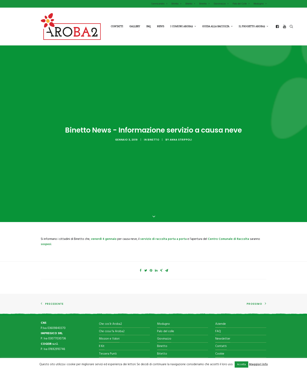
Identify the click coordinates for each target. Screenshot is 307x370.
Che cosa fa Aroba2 (112, 302)
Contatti (117, 26)
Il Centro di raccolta (112, 332)
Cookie (219, 325)
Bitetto (190, 4)
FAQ (218, 302)
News (160, 26)
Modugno (260, 4)
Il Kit (102, 317)
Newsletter (222, 310)
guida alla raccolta (217, 26)
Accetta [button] (241, 364)
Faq (148, 26)
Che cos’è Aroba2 (110, 295)
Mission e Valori (109, 310)
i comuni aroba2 (183, 26)
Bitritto (176, 4)
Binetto (204, 4)
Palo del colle (165, 302)
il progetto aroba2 (253, 26)
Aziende (220, 295)
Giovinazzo (221, 4)
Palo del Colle (241, 4)
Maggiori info (258, 364)
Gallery (134, 26)
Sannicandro (159, 4)
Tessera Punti (108, 325)
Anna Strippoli (181, 125)
